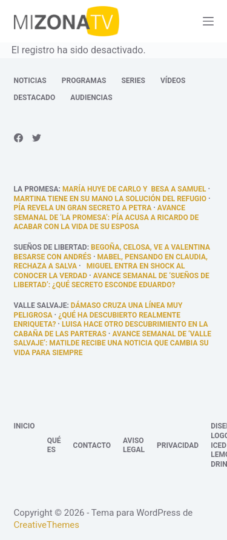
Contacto (92, 445)
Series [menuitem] (133, 80)
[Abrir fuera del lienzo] (208, 21)
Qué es (54, 445)
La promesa (36, 189)
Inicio (24, 426)
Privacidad (178, 445)
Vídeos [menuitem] (173, 80)
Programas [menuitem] (84, 80)
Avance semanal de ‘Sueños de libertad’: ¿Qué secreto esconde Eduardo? (111, 281)
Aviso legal (134, 445)
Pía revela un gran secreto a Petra (83, 208)
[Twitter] (36, 137)
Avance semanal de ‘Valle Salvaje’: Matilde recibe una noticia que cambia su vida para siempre (112, 343)
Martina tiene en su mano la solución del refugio (110, 199)
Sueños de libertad (50, 247)
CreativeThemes (47, 524)
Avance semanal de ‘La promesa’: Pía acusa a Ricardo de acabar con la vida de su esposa (106, 217)
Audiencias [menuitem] (91, 97)
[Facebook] (18, 137)
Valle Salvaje (40, 305)
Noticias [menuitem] (30, 80)
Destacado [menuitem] (35, 97)
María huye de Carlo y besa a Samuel (134, 189)
